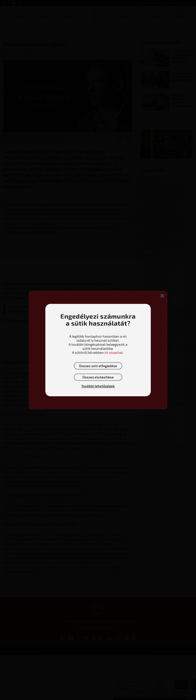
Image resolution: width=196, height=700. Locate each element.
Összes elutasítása (98, 377)
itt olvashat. (114, 352)
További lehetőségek (98, 386)
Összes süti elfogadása (98, 366)
